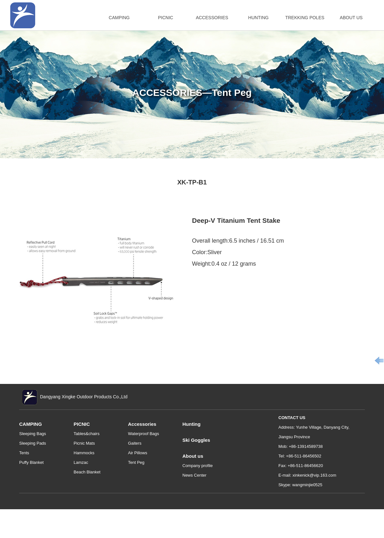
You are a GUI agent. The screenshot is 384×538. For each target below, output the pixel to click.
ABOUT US (351, 17)
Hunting (191, 424)
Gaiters (134, 443)
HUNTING (258, 17)
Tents (24, 452)
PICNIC (165, 17)
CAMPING (119, 17)
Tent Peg (136, 462)
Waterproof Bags (143, 433)
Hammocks (84, 452)
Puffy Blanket (31, 462)
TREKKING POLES (304, 17)
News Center (194, 475)
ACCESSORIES (212, 17)
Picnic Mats (84, 443)
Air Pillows (137, 452)
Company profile (197, 465)
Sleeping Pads (32, 443)
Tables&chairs (87, 433)
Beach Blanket (87, 472)
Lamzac (81, 462)
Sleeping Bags (32, 433)
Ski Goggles (196, 440)
